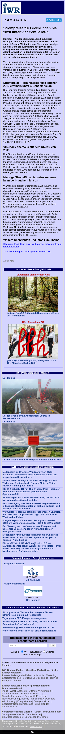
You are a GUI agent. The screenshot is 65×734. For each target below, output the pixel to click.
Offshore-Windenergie (40, 691)
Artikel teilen (55, 20)
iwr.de (5, 691)
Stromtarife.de (33, 714)
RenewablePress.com (36, 696)
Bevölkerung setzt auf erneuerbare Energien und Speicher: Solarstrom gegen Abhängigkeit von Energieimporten (29, 529)
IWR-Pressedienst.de (33, 675)
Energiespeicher (42, 701)
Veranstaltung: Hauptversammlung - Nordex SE (28, 627)
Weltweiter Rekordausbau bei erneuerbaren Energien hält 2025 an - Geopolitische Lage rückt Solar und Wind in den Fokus (31, 514)
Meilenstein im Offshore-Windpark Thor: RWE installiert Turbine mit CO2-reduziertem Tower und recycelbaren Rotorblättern (29, 474)
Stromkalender (9, 706)
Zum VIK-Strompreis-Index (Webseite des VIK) (27, 251)
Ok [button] (32, 732)
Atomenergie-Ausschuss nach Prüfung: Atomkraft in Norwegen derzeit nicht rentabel (31, 498)
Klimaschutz (26, 704)
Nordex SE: (8, 378)
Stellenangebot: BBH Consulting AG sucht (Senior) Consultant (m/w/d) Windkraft (30, 622)
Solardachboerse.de (12, 696)
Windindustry (37, 698)
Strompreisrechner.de (13, 714)
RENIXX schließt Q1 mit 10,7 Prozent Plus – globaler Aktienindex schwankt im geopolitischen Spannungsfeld (31, 491)
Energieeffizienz (10, 704)
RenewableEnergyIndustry (15, 698)
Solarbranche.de (10, 693)
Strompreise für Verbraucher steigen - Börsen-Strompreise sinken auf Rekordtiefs (27, 613)
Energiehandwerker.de (36, 717)
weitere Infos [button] (36, 726)
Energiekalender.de (12, 680)
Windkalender (42, 704)
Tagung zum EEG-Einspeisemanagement (24, 618)
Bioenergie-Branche (31, 693)
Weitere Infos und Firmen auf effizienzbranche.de (29, 630)
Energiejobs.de (40, 678)
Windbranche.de (18, 691)
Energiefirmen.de (11, 678)
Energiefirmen (24, 701)
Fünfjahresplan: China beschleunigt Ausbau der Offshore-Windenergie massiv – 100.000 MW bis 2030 (31, 521)
